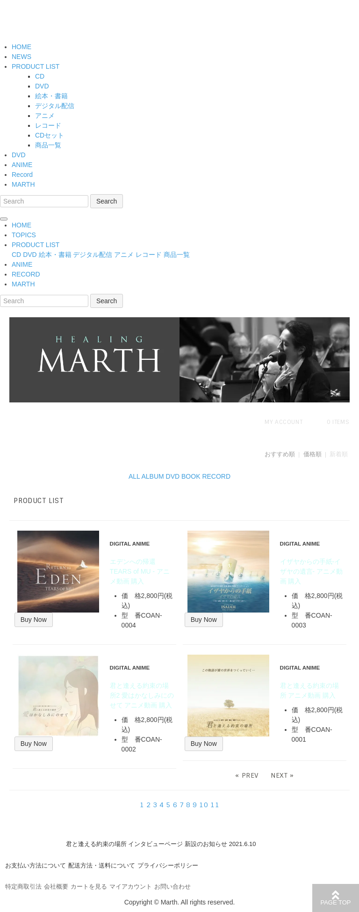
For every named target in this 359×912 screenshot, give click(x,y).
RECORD (26, 274)
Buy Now (34, 619)
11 (214, 805)
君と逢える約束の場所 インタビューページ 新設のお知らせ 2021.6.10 (161, 843)
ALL (134, 476)
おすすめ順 (280, 454)
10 (203, 805)
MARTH (23, 184)
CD (39, 76)
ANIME (22, 164)
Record (22, 174)
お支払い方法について (35, 865)
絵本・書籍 (51, 96)
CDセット (49, 135)
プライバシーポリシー (167, 865)
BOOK (190, 476)
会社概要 (56, 886)
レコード (48, 125)
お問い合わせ (172, 886)
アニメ (45, 115)
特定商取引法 (23, 886)
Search (106, 201)
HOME (21, 47)
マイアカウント (130, 886)
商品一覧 (48, 145)
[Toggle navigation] (3, 219)
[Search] (44, 201)
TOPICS (24, 235)
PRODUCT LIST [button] (35, 244)
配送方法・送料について (101, 865)
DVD (42, 86)
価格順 (312, 454)
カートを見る (89, 886)
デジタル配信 (54, 105)
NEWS (21, 56)
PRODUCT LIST (35, 66)
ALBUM (152, 476)
